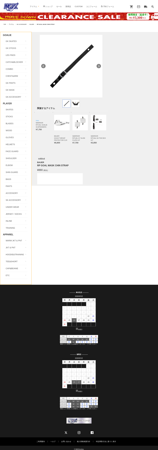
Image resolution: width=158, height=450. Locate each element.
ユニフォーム (91, 6)
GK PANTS (10, 83)
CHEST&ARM (12, 76)
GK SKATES (11, 41)
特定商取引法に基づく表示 (106, 441)
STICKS (9, 116)
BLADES (9, 123)
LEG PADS (10, 55)
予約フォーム (107, 6)
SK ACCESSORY (13, 200)
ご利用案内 (40, 441)
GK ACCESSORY (22, 24)
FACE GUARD (12, 151)
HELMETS (10, 144)
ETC (8, 275)
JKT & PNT (10, 247)
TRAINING (10, 228)
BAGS (8, 179)
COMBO (9, 69)
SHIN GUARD (12, 172)
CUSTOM (78, 6)
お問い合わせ (66, 441)
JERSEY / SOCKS (14, 214)
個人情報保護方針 (83, 441)
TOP (4, 24)
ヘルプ (52, 441)
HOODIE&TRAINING (15, 254)
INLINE (9, 221)
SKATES (9, 109)
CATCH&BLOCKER (14, 62)
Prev (43, 66)
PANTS (9, 186)
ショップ (48, 6)
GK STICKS (11, 48)
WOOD (9, 130)
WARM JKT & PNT (14, 240)
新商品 (68, 6)
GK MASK (10, 90)
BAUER (31, 24)
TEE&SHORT (12, 261)
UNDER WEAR (12, 207)
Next (99, 66)
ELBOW (9, 165)
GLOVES (10, 137)
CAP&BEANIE (12, 268)
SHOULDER (11, 158)
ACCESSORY (12, 193)
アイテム (34, 6)
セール (59, 6)
